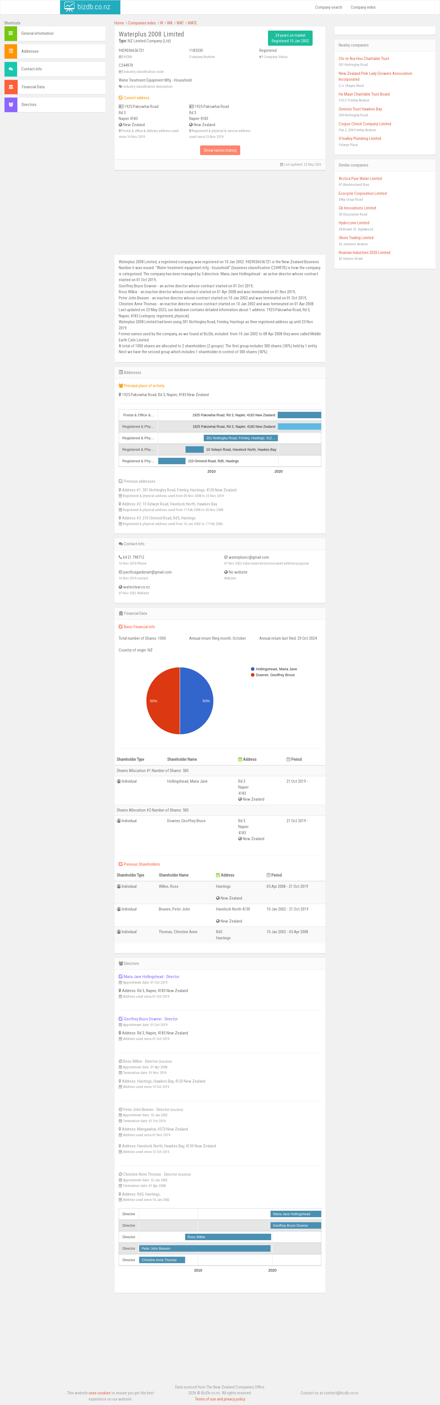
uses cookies (100, 1392)
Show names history (220, 150)
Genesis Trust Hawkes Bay (360, 109)
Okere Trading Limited (356, 237)
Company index (363, 7)
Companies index (142, 23)
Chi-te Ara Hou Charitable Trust (364, 58)
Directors (29, 104)
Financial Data (33, 86)
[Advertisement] (55, 157)
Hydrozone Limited (354, 222)
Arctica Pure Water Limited (360, 178)
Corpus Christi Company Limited (365, 123)
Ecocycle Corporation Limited (363, 193)
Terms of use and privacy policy (220, 1399)
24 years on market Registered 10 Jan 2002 (290, 38)
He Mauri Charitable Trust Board (364, 94)
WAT (180, 23)
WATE (192, 23)
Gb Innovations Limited (357, 208)
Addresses (30, 51)
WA (170, 23)
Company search (328, 7)
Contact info (31, 68)
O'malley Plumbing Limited (360, 138)
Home (119, 23)
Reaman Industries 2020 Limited (364, 252)
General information (37, 33)
